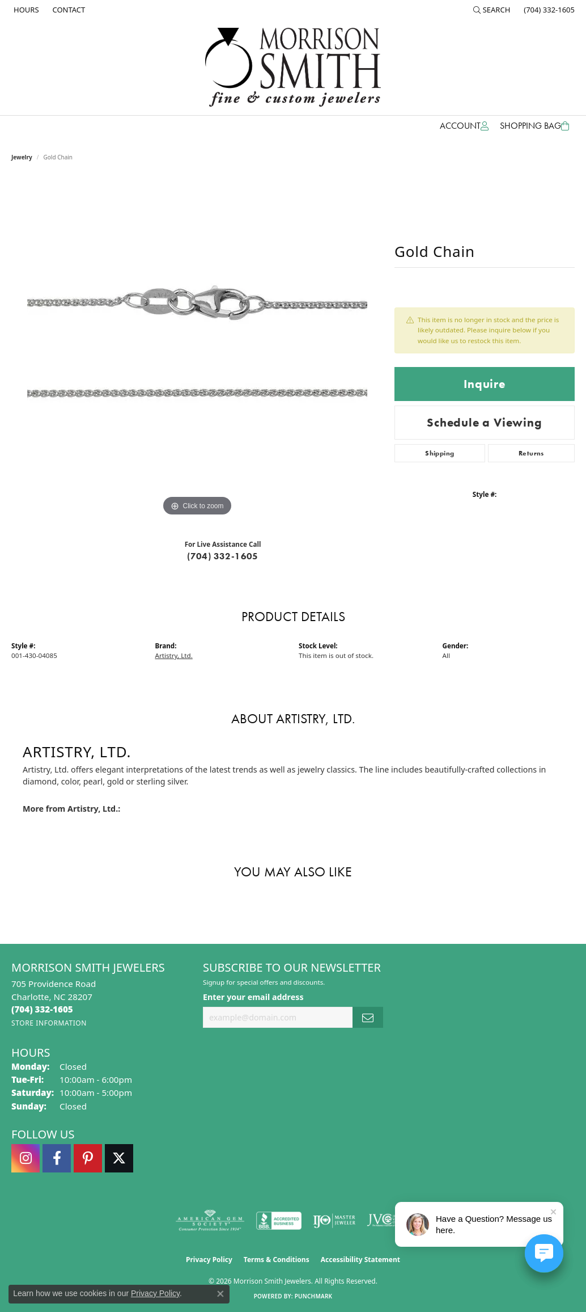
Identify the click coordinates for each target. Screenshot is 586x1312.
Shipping (439, 453)
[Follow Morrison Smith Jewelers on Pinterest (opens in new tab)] (88, 1158)
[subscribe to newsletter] (368, 1017)
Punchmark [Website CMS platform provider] (314, 1296)
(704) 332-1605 (222, 556)
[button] (492, 9)
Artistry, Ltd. (174, 655)
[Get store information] (49, 1023)
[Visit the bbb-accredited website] (279, 1220)
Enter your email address (253, 997)
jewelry (21, 157)
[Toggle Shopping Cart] (534, 126)
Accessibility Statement (360, 1259)
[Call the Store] (42, 1009)
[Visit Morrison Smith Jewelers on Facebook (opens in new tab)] (57, 1158)
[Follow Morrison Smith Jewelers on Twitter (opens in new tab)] (119, 1158)
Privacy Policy (209, 1259)
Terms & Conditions (276, 1259)
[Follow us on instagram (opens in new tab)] (25, 1158)
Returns (531, 453)
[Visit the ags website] (210, 1220)
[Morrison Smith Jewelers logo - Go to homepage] (293, 67)
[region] (197, 349)
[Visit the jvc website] (389, 1220)
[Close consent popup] (220, 1293)
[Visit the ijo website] (334, 1220)
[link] (25, 9)
